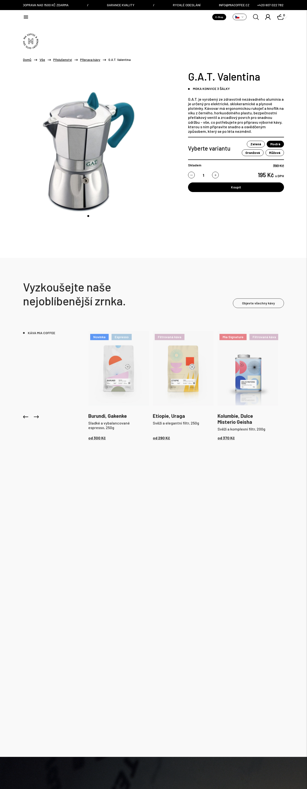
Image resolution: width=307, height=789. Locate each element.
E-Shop (219, 17)
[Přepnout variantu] (240, 17)
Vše (42, 60)
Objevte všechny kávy (258, 303)
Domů (27, 60)
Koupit (236, 187)
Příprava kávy (90, 60)
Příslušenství (62, 60)
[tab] (88, 216)
